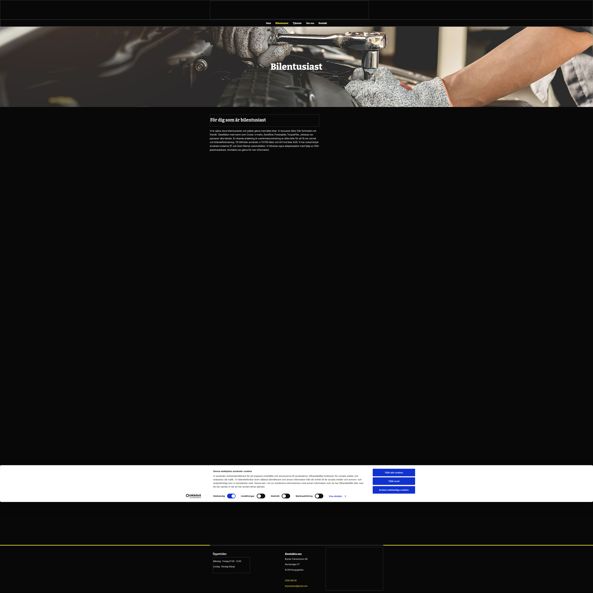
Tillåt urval (394, 299)
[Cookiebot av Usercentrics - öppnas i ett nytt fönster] (194, 314)
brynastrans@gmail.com (296, 586)
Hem (268, 23)
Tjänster (297, 23)
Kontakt (323, 23)
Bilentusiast (281, 23)
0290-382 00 (291, 580)
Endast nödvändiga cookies (394, 308)
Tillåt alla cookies (394, 290)
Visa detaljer (335, 314)
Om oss (310, 23)
